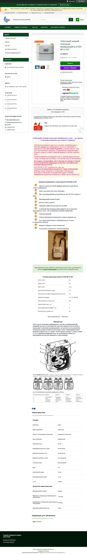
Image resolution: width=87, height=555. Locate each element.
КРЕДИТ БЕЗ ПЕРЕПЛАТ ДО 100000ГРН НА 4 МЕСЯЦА (60, 126)
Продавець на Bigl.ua (43, 551)
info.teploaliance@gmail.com (14, 122)
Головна (8, 27)
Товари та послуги (20, 27)
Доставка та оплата (58, 27)
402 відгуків (72, 1)
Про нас (35, 27)
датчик (56, 194)
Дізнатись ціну (64, 5)
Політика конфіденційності (13, 53)
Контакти (44, 27)
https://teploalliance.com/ (13, 119)
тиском (43, 147)
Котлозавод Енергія (8, 542)
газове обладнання (49, 269)
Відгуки (7, 42)
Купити (70, 63)
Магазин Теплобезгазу (9, 540)
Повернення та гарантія (13, 32)
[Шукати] (71, 19)
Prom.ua (52, 549)
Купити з (70, 68)
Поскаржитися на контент (44, 552)
